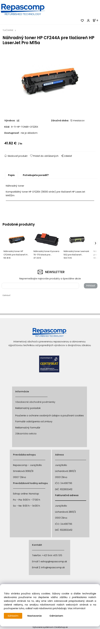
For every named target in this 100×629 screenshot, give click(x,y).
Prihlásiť (90, 285)
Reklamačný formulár (27, 427)
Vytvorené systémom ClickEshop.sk (50, 627)
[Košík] (96, 20)
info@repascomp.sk (53, 567)
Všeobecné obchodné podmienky (35, 402)
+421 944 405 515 (52, 555)
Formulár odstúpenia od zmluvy (33, 421)
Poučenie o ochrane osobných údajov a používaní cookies (49, 415)
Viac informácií (76, 608)
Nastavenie (34, 615)
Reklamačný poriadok (28, 408)
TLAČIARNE (8, 30)
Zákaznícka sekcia (25, 433)
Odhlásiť (6, 295)
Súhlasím (13, 615)
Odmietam (56, 615)
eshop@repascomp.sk (54, 561)
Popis (11, 175)
